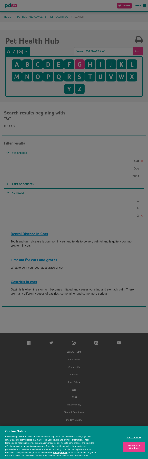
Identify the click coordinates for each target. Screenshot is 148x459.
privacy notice (60, 452)
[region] (74, 442)
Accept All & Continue (134, 447)
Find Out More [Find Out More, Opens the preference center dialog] (134, 437)
